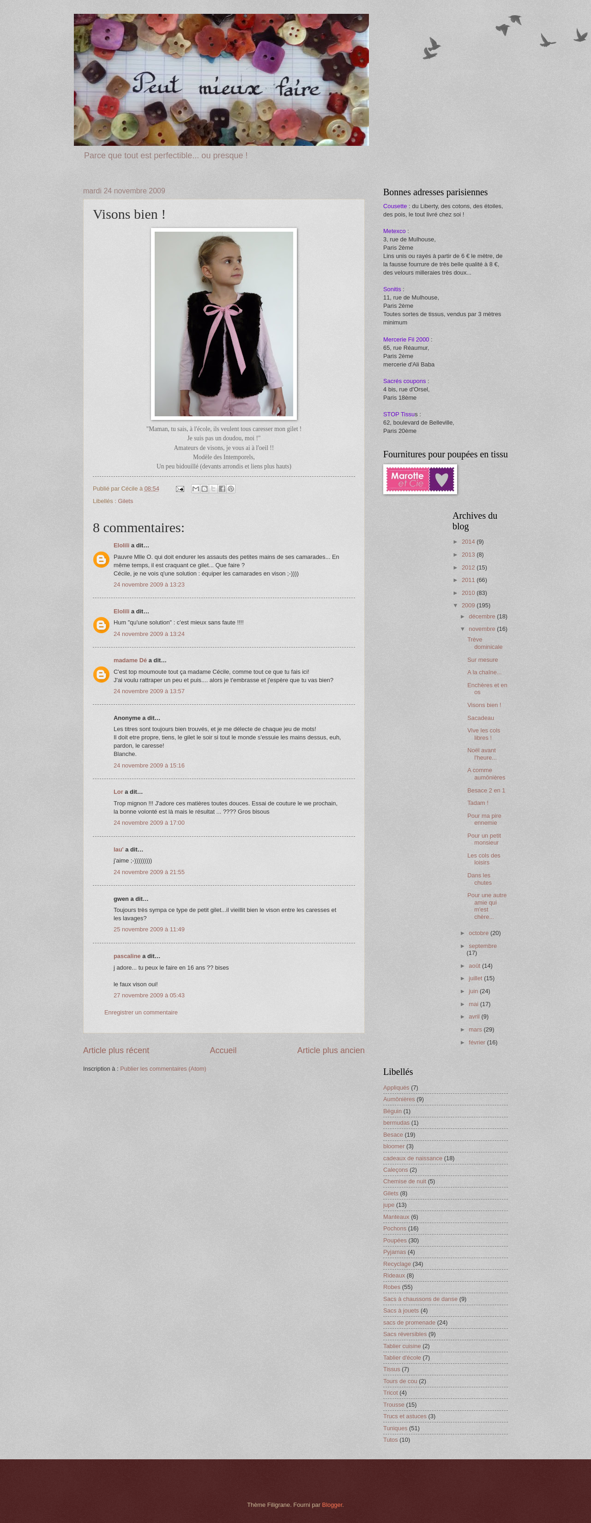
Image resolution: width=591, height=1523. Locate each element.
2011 (469, 579)
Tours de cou (400, 1381)
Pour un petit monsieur (484, 839)
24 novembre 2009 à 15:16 (149, 765)
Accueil (223, 1050)
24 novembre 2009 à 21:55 (149, 872)
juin (474, 991)
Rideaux (394, 1275)
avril (475, 1016)
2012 (469, 567)
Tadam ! (477, 802)
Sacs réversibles (405, 1334)
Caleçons (395, 1169)
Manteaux (396, 1216)
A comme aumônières (486, 773)
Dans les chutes (479, 879)
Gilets (125, 501)
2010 (469, 592)
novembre (483, 628)
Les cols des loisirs (484, 859)
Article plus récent (116, 1050)
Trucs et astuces (405, 1416)
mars (476, 1029)
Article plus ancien (331, 1050)
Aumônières (399, 1099)
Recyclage (397, 1263)
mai (474, 1004)
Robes (391, 1286)
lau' (119, 849)
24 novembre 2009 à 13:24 (149, 633)
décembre (483, 616)
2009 (469, 605)
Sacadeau (480, 717)
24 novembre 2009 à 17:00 (149, 822)
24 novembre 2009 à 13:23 (149, 584)
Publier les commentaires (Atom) (163, 1068)
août (475, 965)
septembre (483, 945)
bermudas (396, 1122)
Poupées (395, 1240)
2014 (469, 541)
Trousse (393, 1404)
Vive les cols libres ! (483, 734)
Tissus (391, 1369)
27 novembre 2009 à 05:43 (149, 995)
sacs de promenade (409, 1322)
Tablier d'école (402, 1357)
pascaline (127, 956)
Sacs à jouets (401, 1310)
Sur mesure (482, 659)
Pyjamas (394, 1251)
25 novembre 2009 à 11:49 (149, 929)
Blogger (332, 1504)
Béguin (392, 1111)
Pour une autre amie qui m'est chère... (487, 906)
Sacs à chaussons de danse (420, 1298)
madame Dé (130, 660)
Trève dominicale (485, 643)
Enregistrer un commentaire (141, 1012)
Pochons (394, 1228)
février (478, 1042)
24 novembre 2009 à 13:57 (149, 691)
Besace (393, 1134)
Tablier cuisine (402, 1346)
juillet (476, 978)
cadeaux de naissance (412, 1158)
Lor (118, 791)
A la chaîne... (484, 672)
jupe (388, 1204)
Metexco (394, 231)
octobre (479, 932)
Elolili (121, 545)
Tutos (390, 1439)
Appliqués (396, 1087)
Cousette (395, 206)
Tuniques (395, 1428)
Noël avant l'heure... (482, 754)
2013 (469, 554)
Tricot (390, 1392)
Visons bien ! (484, 705)
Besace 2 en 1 (486, 790)
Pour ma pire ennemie (484, 819)
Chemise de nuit (404, 1181)
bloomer (394, 1146)
